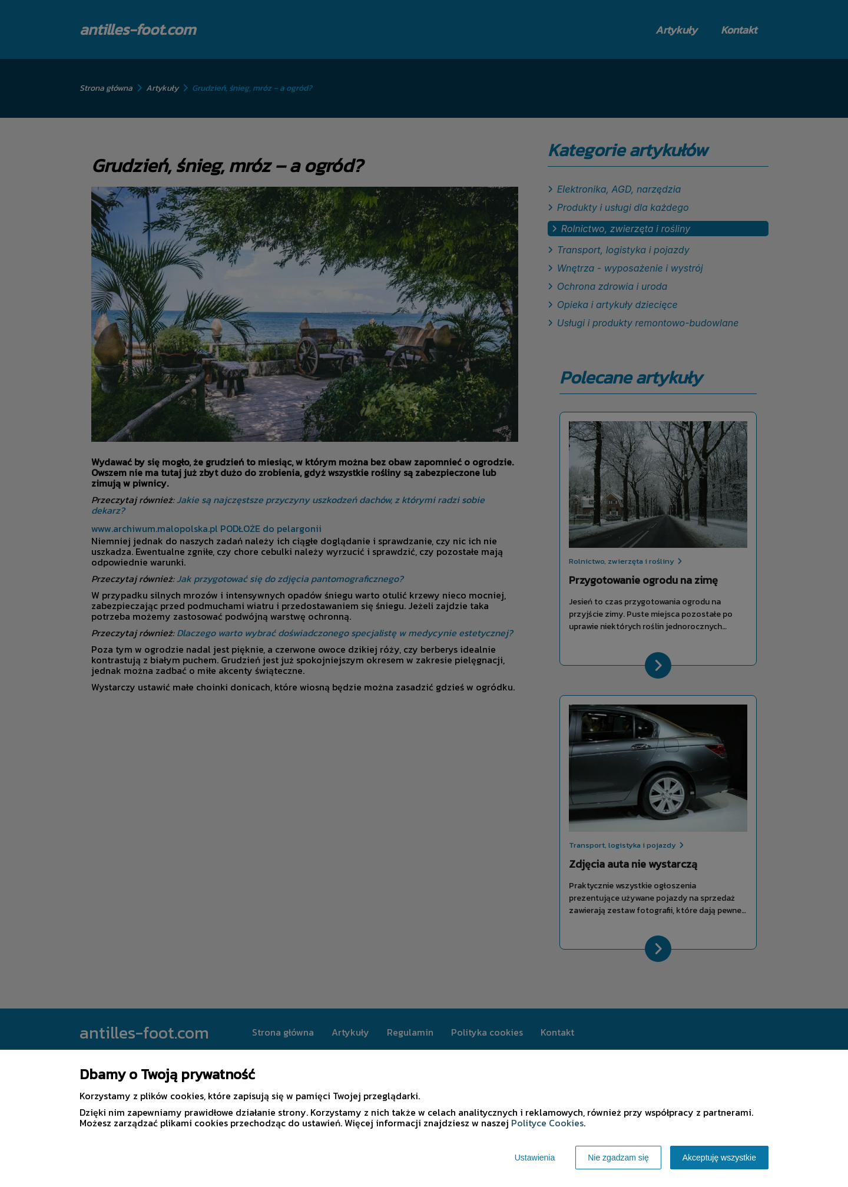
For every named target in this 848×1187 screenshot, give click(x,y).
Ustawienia (535, 1157)
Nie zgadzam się (618, 1157)
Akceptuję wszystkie (719, 1157)
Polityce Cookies (547, 1123)
